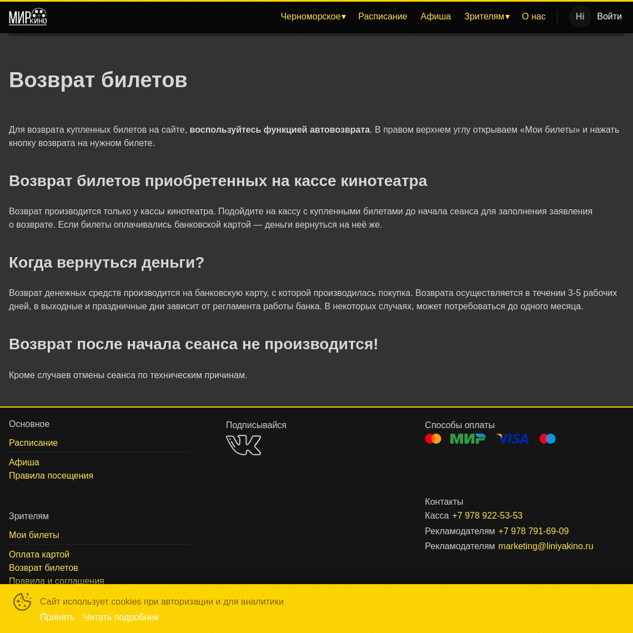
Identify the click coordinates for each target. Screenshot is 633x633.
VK (243, 445)
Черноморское (311, 16)
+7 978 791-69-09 (534, 531)
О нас (534, 16)
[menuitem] (313, 17)
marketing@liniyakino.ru (546, 546)
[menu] (304, 17)
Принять (57, 617)
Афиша (436, 16)
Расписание (382, 16)
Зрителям (484, 16)
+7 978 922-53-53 (487, 515)
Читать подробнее (121, 617)
